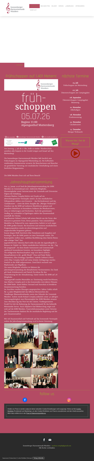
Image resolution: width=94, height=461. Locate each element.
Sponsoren (80, 6)
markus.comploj (58, 446)
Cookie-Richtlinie (21, 458)
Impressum (5, 458)
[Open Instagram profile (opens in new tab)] (69, 400)
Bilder (54, 6)
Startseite (34, 6)
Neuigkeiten (45, 6)
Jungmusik (69, 6)
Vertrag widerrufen (38, 458)
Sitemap (29, 458)
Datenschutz (12, 458)
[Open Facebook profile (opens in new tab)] (25, 400)
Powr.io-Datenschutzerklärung (36, 413)
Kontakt (33, 10)
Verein (61, 6)
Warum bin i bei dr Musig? (75, 142)
